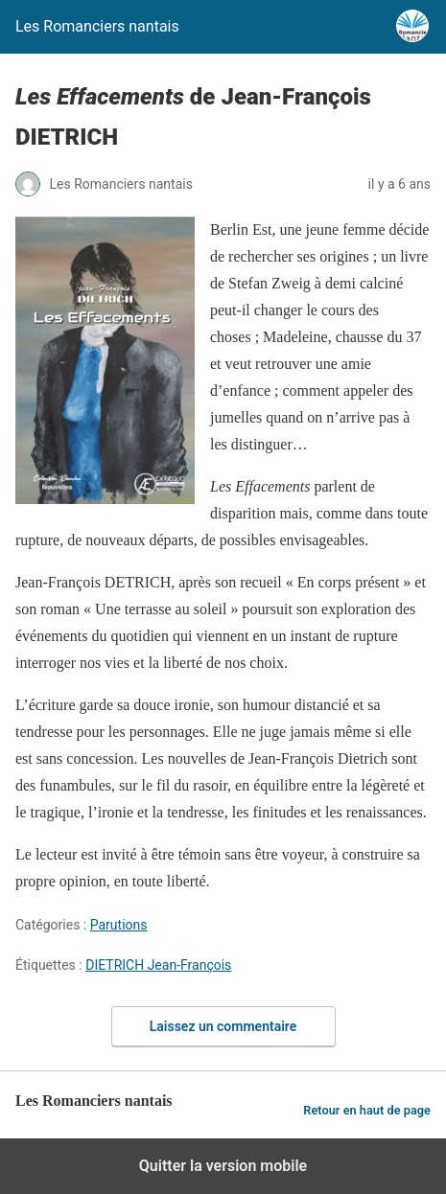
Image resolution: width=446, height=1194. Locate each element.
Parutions (119, 924)
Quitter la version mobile (223, 1166)
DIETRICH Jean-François (158, 965)
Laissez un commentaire (223, 1026)
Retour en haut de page (367, 1110)
